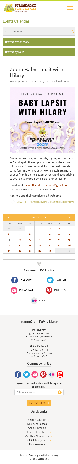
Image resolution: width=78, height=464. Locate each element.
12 (69, 234)
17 (50, 239)
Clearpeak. (43, 459)
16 (40, 239)
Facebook (21, 280)
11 (59, 234)
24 (50, 245)
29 (30, 250)
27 (9, 250)
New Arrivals (37, 444)
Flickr (39, 300)
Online (44, 202)
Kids (51, 202)
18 (59, 239)
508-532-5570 (39, 339)
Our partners (37, 403)
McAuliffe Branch (28, 202)
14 (20, 239)
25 (59, 245)
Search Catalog (37, 419)
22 (30, 245)
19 (69, 239)
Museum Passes (37, 423)
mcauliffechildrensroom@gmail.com (46, 185)
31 (50, 250)
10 (50, 234)
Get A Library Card (37, 440)
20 (8, 245)
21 (20, 245)
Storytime (68, 202)
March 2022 (39, 217)
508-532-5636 (39, 356)
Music (57, 202)
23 (39, 245)
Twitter (56, 280)
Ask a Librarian (37, 427)
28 (20, 250)
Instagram (22, 290)
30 (39, 250)
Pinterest (56, 290)
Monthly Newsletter (37, 436)
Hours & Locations (37, 431)
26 (69, 245)
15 (30, 239)
